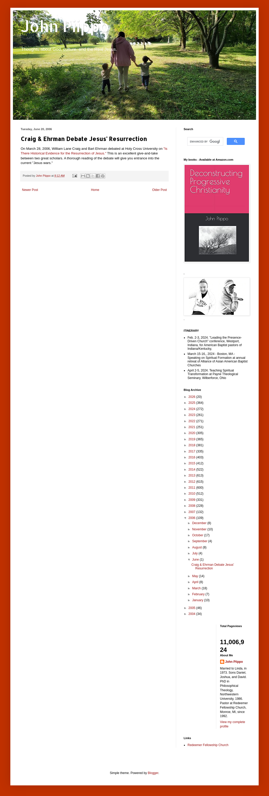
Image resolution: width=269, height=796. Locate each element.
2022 (192, 421)
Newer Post (30, 190)
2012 (192, 481)
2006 (192, 518)
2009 (192, 500)
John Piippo (65, 26)
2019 (192, 439)
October (198, 535)
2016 (192, 457)
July (195, 553)
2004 (192, 614)
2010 (192, 493)
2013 (192, 475)
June (196, 559)
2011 (192, 487)
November (199, 529)
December (199, 523)
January (198, 600)
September (200, 541)
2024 (192, 409)
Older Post (159, 190)
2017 (192, 451)
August (197, 547)
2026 (192, 397)
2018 (192, 445)
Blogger (153, 773)
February (198, 594)
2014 (192, 469)
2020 (192, 433)
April (195, 582)
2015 (192, 463)
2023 (192, 415)
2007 (192, 512)
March (197, 588)
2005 (192, 608)
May (195, 576)
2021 (192, 427)
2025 (192, 403)
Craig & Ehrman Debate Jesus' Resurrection (212, 566)
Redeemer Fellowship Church (208, 745)
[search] (205, 141)
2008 (192, 506)
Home (95, 190)
